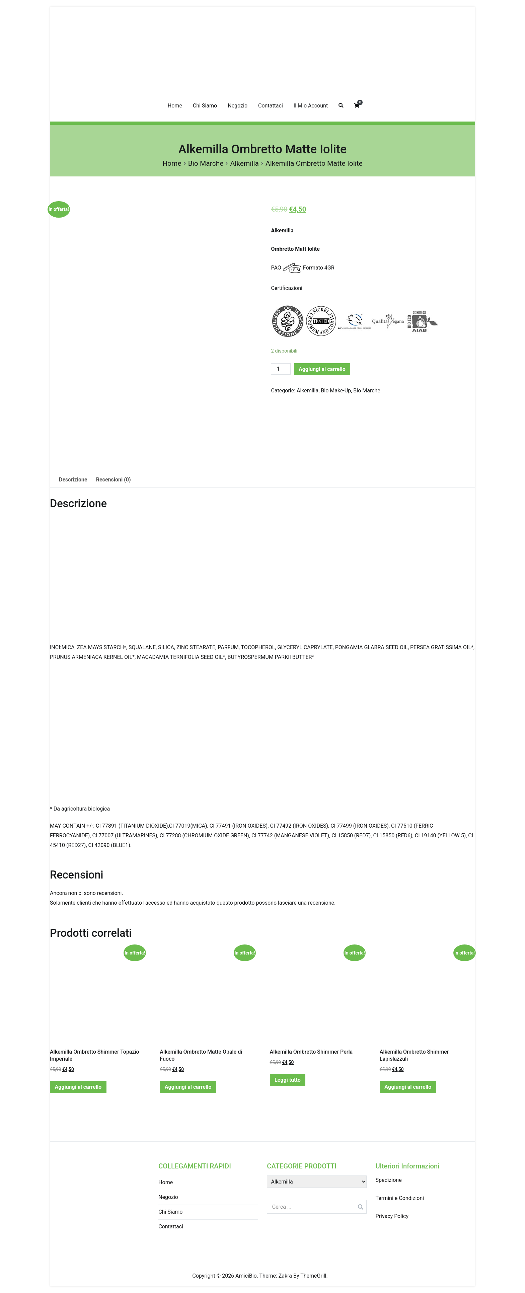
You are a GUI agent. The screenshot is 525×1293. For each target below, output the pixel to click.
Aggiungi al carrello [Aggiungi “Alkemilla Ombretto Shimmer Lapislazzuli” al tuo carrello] (407, 1087)
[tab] (73, 479)
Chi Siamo (205, 105)
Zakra (285, 1276)
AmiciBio (246, 1276)
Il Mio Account (311, 105)
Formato (313, 267)
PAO (276, 267)
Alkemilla (244, 163)
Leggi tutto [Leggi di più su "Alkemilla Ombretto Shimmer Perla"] (288, 1080)
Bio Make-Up (336, 390)
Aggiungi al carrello (322, 369)
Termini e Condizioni (399, 1198)
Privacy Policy (391, 1216)
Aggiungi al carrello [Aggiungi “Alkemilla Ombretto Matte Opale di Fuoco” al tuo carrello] (188, 1087)
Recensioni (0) (113, 479)
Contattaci (270, 105)
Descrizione (73, 479)
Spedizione (388, 1180)
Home (175, 105)
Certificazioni (286, 288)
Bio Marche (206, 163)
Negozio (237, 105)
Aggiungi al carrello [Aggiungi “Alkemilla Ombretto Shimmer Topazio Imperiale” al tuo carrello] (78, 1087)
